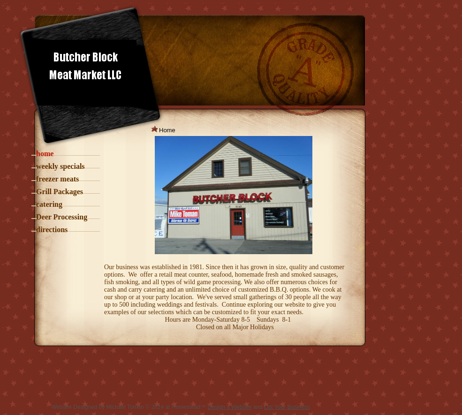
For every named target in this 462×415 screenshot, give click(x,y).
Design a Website (229, 407)
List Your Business (287, 407)
